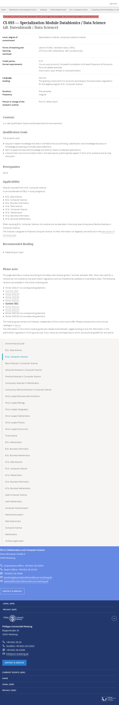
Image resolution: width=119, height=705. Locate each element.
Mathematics (11, 534)
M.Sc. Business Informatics (17, 481)
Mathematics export (14, 514)
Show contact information (114, 618)
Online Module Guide (58, 10)
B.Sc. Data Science (13, 350)
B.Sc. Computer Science (78, 10)
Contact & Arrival (12, 591)
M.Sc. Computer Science (16, 468)
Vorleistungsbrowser (14, 541)
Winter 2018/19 (12, 294)
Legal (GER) (9, 603)
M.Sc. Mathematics (13, 475)
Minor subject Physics (15, 422)
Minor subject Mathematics (17, 416)
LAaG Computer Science (16, 495)
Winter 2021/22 (12, 306)
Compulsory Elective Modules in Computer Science (28, 389)
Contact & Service (14, 663)
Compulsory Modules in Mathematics (22, 383)
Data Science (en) (13, 521)
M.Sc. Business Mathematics (17, 488)
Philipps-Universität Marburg (13, 618)
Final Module (11, 435)
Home (3, 10)
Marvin (18, 325)
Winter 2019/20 (12, 297)
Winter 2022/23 (12, 310)
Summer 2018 (11, 291)
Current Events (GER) (13, 672)
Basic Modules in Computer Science (21, 363)
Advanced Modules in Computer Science (23, 370)
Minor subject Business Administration (22, 396)
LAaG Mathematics (13, 501)
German (113, 3)
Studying (43, 10)
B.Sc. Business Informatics (16, 449)
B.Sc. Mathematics (13, 442)
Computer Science (13, 527)
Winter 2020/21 (12, 300)
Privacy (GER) (10, 609)
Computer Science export (16, 508)
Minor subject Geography (16, 409)
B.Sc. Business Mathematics (17, 455)
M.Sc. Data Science (13, 462)
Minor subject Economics (16, 429)
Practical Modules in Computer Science (23, 376)
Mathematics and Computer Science (23, 10)
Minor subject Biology (15, 402)
